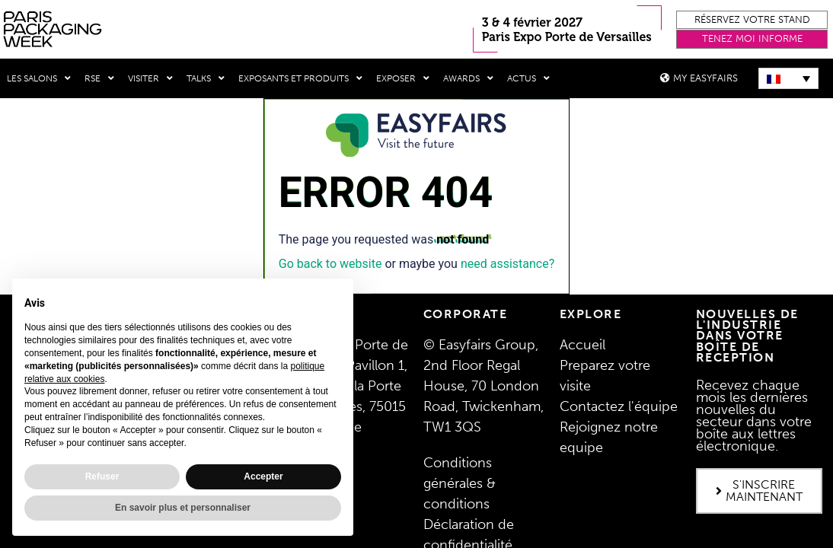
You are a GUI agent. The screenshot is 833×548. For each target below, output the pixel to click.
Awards (468, 78)
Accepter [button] (263, 476)
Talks (206, 78)
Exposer (402, 78)
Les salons (39, 78)
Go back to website (330, 262)
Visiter (150, 78)
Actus (528, 78)
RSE (99, 78)
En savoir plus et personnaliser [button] (183, 507)
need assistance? (507, 262)
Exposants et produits (300, 78)
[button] (752, 20)
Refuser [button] (102, 476)
